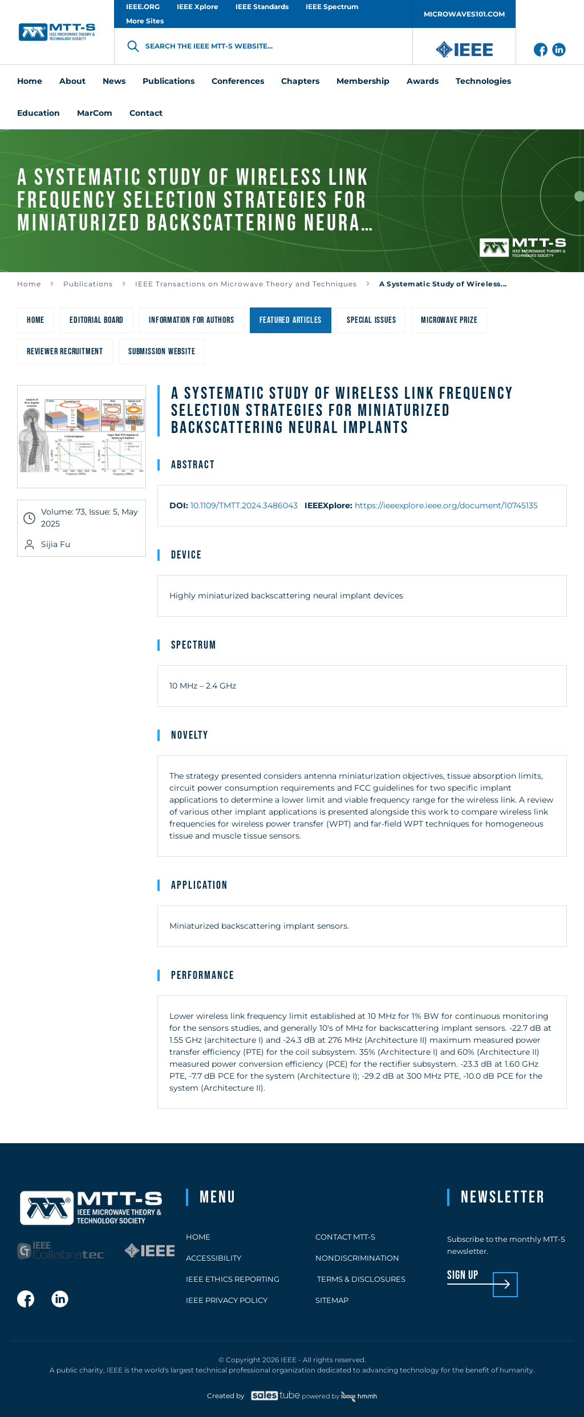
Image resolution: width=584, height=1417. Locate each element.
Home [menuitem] (29, 81)
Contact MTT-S (345, 1236)
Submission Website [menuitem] (161, 351)
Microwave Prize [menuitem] (449, 320)
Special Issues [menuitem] (371, 320)
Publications (88, 284)
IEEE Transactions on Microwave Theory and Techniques (246, 284)
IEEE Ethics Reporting (232, 1279)
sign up (462, 1275)
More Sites (145, 21)
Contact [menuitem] (146, 113)
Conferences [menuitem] (238, 81)
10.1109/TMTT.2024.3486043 (244, 505)
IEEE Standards (262, 6)
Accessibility (213, 1257)
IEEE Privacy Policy (226, 1300)
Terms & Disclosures (360, 1279)
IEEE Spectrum (332, 6)
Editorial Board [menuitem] (97, 320)
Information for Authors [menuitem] (191, 320)
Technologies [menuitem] (483, 81)
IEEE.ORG (143, 6)
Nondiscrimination (357, 1257)
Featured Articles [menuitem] (290, 320)
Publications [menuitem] (168, 81)
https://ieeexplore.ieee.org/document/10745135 (446, 505)
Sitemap (331, 1300)
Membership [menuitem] (363, 81)
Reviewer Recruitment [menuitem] (65, 351)
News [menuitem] (114, 81)
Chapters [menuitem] (300, 81)
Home (29, 284)
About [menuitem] (72, 81)
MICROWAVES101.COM (464, 14)
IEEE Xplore (197, 6)
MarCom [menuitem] (94, 113)
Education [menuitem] (38, 113)
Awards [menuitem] (423, 81)
